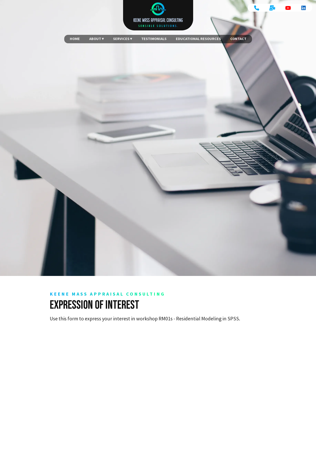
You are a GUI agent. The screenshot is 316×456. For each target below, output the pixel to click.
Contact (238, 38)
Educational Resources (198, 38)
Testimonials (154, 38)
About (95, 38)
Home (75, 38)
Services (121, 38)
